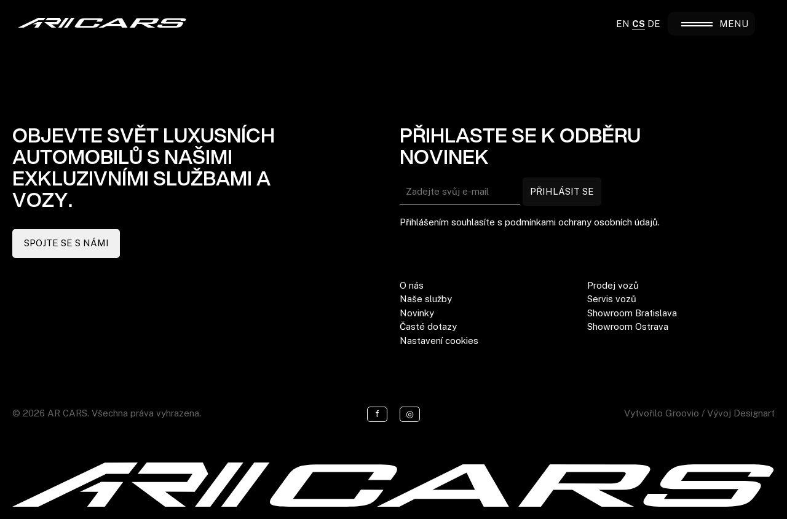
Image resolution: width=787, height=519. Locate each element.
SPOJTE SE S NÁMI (66, 243)
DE (653, 23)
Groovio (682, 413)
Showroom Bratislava (632, 313)
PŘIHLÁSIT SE (562, 191)
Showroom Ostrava (627, 326)
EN (623, 23)
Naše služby (426, 299)
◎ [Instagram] (410, 413)
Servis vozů (611, 299)
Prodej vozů (613, 285)
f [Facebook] (377, 413)
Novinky (417, 313)
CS (638, 23)
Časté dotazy (428, 326)
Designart (754, 413)
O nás (412, 285)
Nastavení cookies (439, 340)
